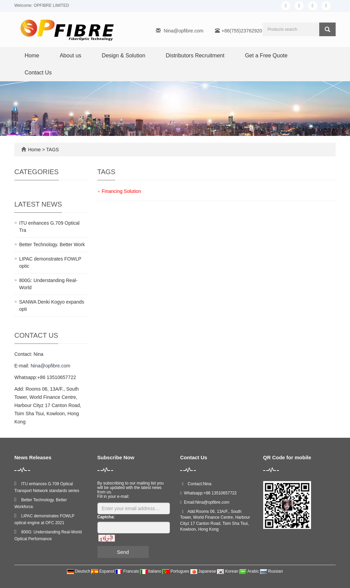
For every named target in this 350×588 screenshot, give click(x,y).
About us (70, 55)
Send (123, 552)
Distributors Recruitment (195, 55)
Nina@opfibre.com (183, 30)
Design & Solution (123, 55)
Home (32, 55)
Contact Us (38, 72)
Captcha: (106, 517)
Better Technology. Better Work (52, 244)
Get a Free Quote (266, 55)
